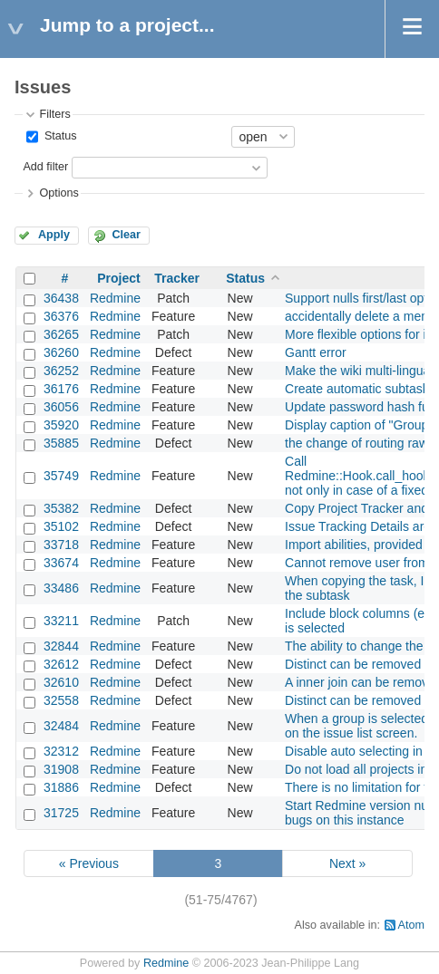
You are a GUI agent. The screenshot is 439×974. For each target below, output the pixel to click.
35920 (61, 425)
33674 (61, 562)
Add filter (45, 166)
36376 (61, 316)
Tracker (177, 278)
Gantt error (315, 352)
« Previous (89, 863)
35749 (61, 475)
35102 (61, 526)
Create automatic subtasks (360, 388)
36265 (61, 334)
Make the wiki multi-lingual (359, 370)
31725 (61, 812)
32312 (61, 751)
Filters (54, 114)
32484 (61, 725)
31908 (61, 769)
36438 (61, 298)
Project (118, 278)
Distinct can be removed (353, 700)
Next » (347, 863)
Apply (54, 234)
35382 (61, 508)
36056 (61, 407)
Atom (411, 925)
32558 (61, 700)
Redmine (115, 298)
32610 (61, 682)
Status (58, 136)
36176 (61, 388)
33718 (61, 544)
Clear (126, 234)
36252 (61, 370)
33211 (61, 620)
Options (58, 193)
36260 (61, 352)
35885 (61, 443)
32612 (61, 664)
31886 (61, 787)
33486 (61, 588)
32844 (61, 646)
